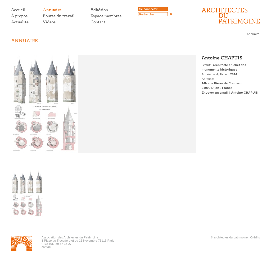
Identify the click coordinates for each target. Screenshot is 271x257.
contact (46, 247)
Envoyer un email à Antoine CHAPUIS (230, 92)
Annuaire (253, 34)
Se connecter (148, 9)
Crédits (255, 237)
